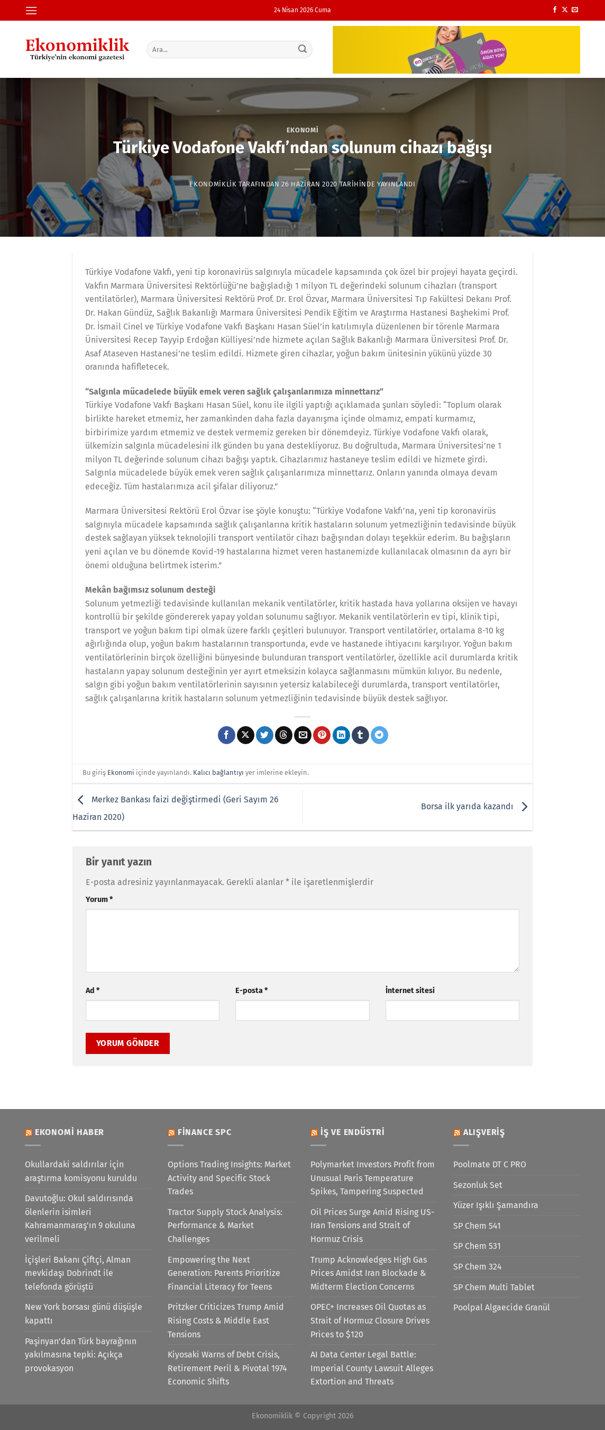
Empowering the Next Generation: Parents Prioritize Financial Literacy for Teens (224, 1273)
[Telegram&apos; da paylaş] (379, 735)
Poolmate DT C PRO (489, 1164)
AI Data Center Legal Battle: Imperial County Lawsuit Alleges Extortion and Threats (371, 1368)
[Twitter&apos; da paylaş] (264, 735)
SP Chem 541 (477, 1226)
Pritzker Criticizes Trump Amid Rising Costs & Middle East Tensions (226, 1320)
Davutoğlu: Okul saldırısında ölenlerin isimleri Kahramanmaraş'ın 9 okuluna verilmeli (80, 1218)
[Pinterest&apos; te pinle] (322, 735)
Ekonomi (303, 130)
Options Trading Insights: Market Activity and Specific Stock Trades (229, 1177)
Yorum (99, 899)
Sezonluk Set (477, 1185)
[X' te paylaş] (245, 735)
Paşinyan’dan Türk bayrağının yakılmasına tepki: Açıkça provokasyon (80, 1354)
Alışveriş (484, 1132)
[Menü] (31, 10)
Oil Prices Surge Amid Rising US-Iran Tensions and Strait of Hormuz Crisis (372, 1225)
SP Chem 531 (477, 1246)
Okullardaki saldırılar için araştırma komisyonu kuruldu (81, 1171)
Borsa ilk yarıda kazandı (477, 806)
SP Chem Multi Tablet (494, 1287)
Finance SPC (205, 1132)
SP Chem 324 (477, 1267)
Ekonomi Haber (69, 1132)
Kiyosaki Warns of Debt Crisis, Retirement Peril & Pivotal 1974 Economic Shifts (227, 1368)
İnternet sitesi (410, 990)
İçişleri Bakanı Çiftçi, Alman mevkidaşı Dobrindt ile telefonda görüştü (78, 1273)
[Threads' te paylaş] (283, 735)
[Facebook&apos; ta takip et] (555, 10)
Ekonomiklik (212, 184)
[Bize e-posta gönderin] (575, 10)
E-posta (251, 990)
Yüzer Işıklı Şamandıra (495, 1205)
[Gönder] (303, 49)
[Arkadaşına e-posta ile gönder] (302, 735)
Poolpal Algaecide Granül (501, 1307)
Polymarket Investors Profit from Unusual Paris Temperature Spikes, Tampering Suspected (372, 1177)
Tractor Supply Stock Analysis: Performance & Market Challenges (225, 1225)
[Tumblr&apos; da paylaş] (360, 735)
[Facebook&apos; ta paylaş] (226, 735)
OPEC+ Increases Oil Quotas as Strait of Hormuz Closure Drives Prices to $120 (369, 1320)
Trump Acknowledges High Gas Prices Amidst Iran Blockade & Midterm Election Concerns (368, 1273)
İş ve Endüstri (352, 1132)
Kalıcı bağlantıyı (218, 772)
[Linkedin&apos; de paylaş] (341, 735)
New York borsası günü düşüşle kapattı (83, 1314)
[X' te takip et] (565, 10)
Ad (92, 990)
